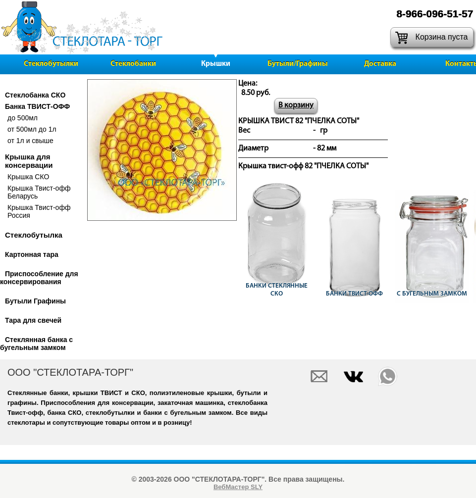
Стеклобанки (133, 64)
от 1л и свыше (30, 141)
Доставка (380, 64)
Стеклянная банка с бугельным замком (36, 343)
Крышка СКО (28, 177)
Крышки (215, 64)
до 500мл (22, 118)
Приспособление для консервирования (39, 278)
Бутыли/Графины (297, 64)
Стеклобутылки (51, 64)
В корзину (296, 105)
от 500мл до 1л (31, 129)
